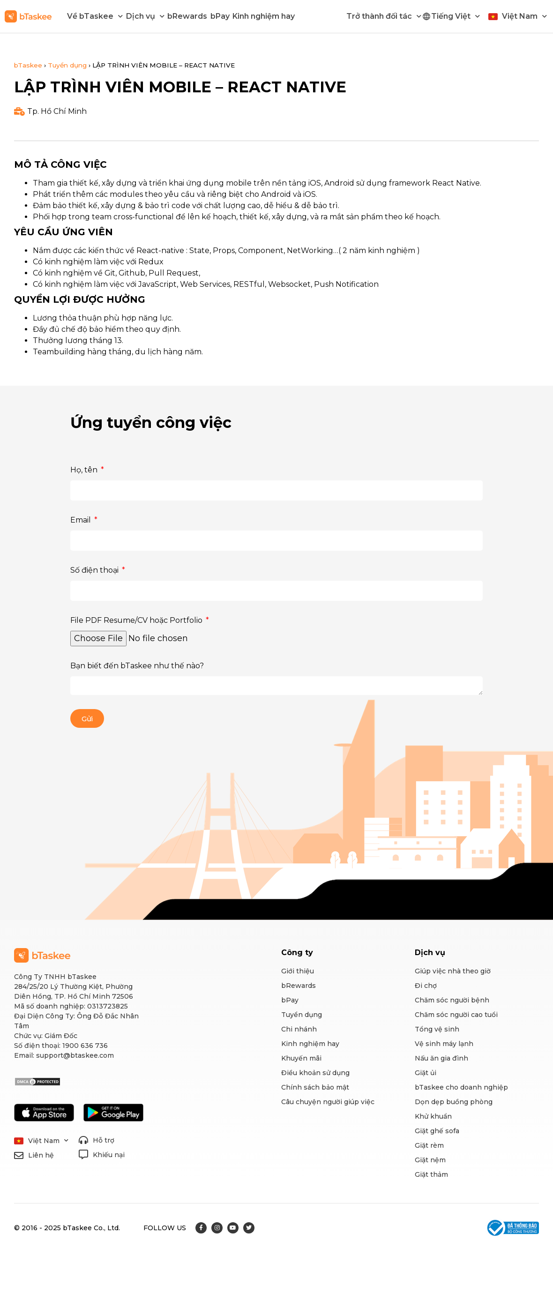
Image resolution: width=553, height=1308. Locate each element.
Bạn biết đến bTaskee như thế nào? (137, 665)
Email (81, 520)
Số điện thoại (95, 570)
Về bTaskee (95, 16)
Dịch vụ (145, 16)
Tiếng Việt (455, 16)
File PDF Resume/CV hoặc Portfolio (137, 620)
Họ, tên (84, 469)
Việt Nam (524, 16)
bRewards (187, 16)
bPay (220, 16)
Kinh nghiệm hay (263, 16)
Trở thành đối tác (383, 16)
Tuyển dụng (67, 65)
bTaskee (28, 65)
